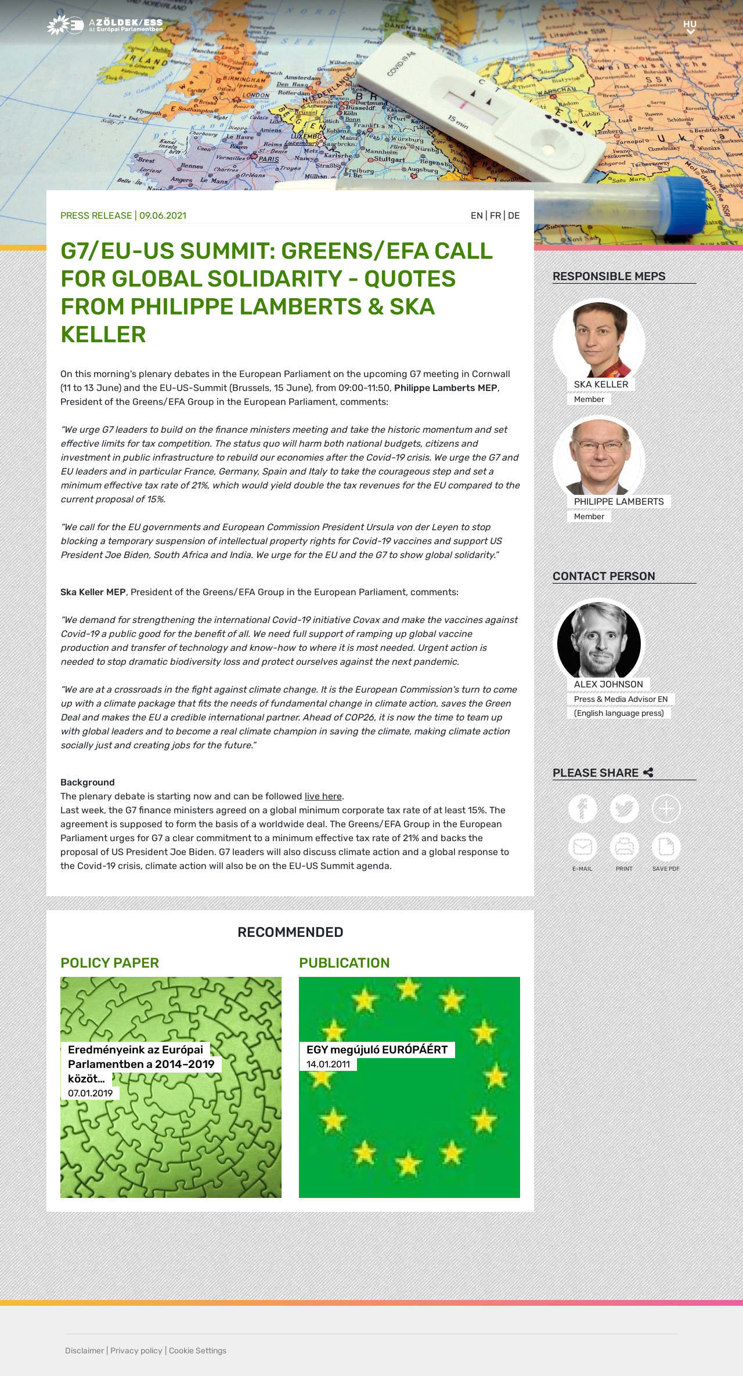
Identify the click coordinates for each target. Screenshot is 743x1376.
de (514, 215)
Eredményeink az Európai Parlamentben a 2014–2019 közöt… (141, 1064)
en (477, 215)
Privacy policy (136, 1351)
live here (323, 796)
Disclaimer (84, 1351)
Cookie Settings (197, 1351)
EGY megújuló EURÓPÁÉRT (377, 1049)
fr (495, 215)
